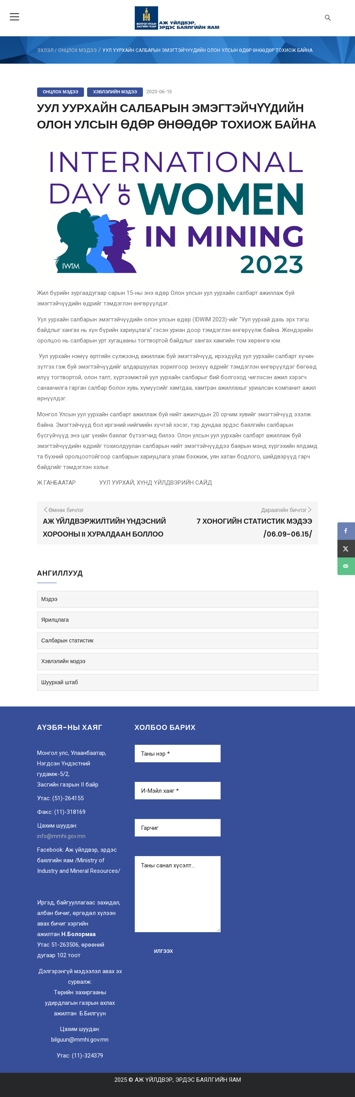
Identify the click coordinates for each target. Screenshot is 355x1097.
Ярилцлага (55, 620)
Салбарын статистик (67, 640)
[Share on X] (346, 548)
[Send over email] (346, 566)
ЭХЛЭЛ (45, 50)
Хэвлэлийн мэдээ (115, 92)
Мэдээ (49, 599)
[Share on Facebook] (346, 531)
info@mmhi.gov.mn (61, 836)
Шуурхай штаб (59, 682)
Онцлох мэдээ (77, 50)
